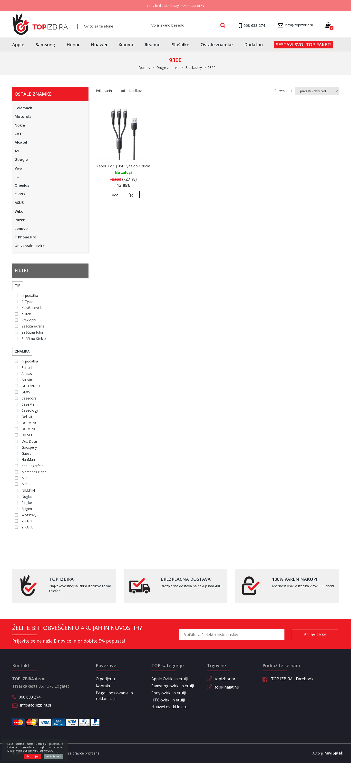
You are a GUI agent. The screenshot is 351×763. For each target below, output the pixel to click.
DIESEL (27, 434)
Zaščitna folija (32, 332)
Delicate (27, 416)
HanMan (28, 459)
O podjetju (105, 678)
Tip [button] (17, 285)
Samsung (45, 44)
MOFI (25, 478)
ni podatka (29, 295)
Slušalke (180, 44)
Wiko (19, 211)
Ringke (26, 502)
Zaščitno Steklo (33, 338)
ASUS (19, 202)
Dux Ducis (29, 441)
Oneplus (22, 185)
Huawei (99, 44)
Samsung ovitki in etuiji (172, 686)
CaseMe (27, 404)
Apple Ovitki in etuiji (169, 678)
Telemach (23, 107)
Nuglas (26, 496)
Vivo (18, 168)
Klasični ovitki (31, 307)
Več (115, 194)
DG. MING (29, 422)
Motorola (23, 116)
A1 (17, 150)
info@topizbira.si (35, 705)
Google (21, 159)
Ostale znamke (217, 44)
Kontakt (103, 686)
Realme (153, 44)
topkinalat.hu (227, 687)
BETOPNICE (31, 385)
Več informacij (53, 756)
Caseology (29, 410)
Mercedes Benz (33, 471)
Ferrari (26, 367)
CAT (18, 133)
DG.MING (29, 428)
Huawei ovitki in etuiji (170, 706)
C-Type (27, 301)
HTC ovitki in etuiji (168, 700)
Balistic (27, 379)
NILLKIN (28, 490)
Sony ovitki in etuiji (168, 693)
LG (17, 176)
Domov (144, 67)
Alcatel (21, 142)
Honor (73, 44)
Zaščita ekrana (33, 326)
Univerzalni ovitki (30, 245)
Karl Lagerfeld (32, 465)
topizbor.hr (225, 678)
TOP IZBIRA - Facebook (288, 678)
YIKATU (27, 521)
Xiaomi (125, 44)
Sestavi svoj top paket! (303, 44)
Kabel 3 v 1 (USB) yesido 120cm (123, 166)
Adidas (26, 373)
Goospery (29, 447)
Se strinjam (32, 756)
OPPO (20, 193)
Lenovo (21, 228)
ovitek (26, 314)
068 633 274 (29, 697)
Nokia (20, 125)
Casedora (29, 398)
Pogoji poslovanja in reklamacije (114, 695)
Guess (26, 453)
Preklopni (28, 320)
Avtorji (325, 753)
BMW (25, 392)
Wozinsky (28, 515)
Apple (18, 44)
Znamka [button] (22, 351)
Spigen (26, 508)
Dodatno (253, 44)
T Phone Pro (25, 237)
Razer (20, 219)
